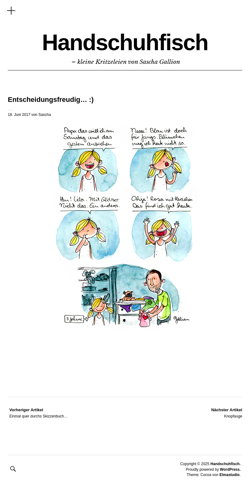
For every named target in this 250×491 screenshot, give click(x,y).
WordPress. (230, 469)
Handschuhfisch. (225, 464)
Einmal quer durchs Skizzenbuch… (38, 413)
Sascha (44, 114)
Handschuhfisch (125, 42)
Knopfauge (226, 413)
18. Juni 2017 (19, 114)
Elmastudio (229, 475)
